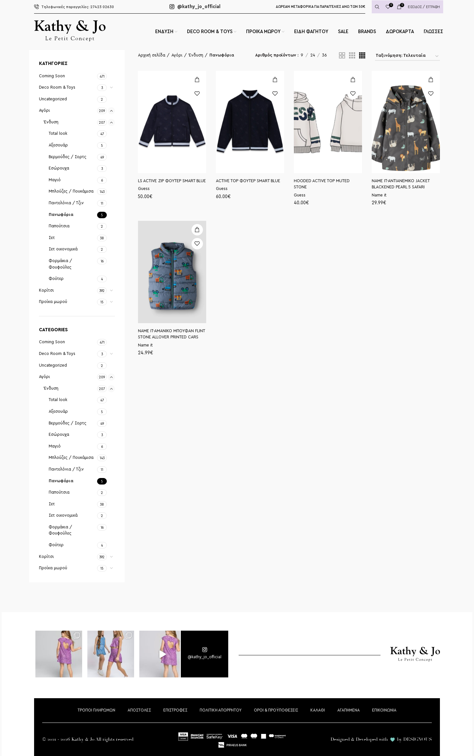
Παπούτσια (59, 226)
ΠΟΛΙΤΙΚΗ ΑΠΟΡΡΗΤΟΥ (221, 710)
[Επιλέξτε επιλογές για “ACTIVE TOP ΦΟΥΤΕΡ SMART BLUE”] (275, 79)
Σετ (52, 237)
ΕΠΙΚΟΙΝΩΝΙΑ (384, 710)
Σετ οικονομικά (63, 249)
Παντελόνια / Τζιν (66, 203)
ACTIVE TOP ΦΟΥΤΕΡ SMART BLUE (248, 181)
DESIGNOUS (417, 739)
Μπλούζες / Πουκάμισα (71, 191)
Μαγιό (55, 180)
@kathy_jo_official (194, 6)
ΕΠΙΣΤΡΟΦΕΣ (175, 710)
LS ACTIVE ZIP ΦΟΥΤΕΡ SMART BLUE (172, 181)
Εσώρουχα (59, 168)
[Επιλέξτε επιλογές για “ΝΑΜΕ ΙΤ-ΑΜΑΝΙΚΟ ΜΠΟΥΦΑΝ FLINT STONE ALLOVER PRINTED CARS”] (197, 229)
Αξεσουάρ (58, 145)
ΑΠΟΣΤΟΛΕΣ (139, 710)
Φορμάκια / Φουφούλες (60, 264)
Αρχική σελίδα (151, 55)
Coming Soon (52, 76)
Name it (379, 195)
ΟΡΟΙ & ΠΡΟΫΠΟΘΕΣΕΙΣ (276, 710)
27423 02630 (74, 7)
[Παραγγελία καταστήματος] (407, 57)
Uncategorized (53, 99)
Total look (58, 133)
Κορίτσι (46, 290)
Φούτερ (56, 278)
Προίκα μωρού (53, 301)
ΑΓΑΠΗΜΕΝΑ (348, 710)
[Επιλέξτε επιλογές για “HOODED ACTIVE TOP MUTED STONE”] (353, 79)
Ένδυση (51, 122)
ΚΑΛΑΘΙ (317, 710)
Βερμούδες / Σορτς (67, 157)
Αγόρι (44, 110)
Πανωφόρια (61, 214)
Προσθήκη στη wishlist (197, 93)
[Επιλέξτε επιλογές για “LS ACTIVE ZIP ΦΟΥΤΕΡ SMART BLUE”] (197, 79)
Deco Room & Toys (57, 87)
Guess (144, 188)
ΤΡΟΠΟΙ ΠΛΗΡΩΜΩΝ (96, 710)
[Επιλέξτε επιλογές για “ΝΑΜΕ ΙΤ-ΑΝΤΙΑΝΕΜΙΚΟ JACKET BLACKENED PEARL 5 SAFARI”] (431, 79)
